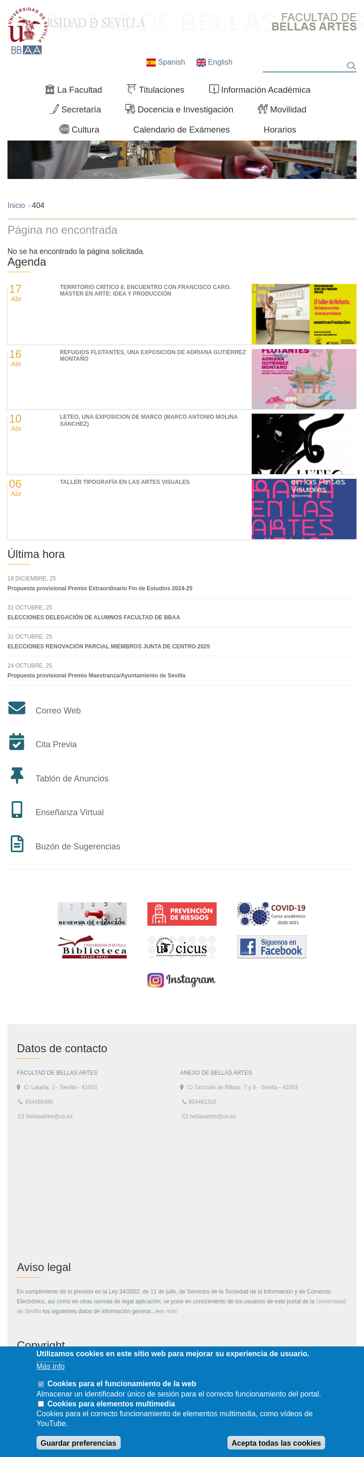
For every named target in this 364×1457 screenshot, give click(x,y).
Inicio (16, 205)
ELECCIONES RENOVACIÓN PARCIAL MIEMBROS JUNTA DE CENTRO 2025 (108, 646)
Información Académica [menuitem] (264, 92)
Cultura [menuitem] (83, 132)
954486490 (39, 1102)
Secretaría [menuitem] (79, 111)
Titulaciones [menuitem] (159, 92)
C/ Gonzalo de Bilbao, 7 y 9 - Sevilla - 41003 (243, 1087)
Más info (50, 1366)
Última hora (36, 554)
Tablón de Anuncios (72, 778)
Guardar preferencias (78, 1443)
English (215, 62)
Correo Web (58, 710)
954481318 (203, 1102)
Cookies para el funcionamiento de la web (121, 1384)
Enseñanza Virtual (70, 812)
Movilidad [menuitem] (285, 111)
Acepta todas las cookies (276, 1443)
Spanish (166, 62)
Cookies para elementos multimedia (111, 1404)
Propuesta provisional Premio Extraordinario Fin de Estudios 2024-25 (99, 588)
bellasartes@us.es (49, 1116)
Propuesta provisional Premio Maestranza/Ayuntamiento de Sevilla (96, 675)
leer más (166, 1311)
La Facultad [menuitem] (77, 92)
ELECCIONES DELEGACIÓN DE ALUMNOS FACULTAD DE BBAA (93, 617)
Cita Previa (56, 744)
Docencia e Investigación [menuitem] (183, 111)
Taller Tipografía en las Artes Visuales (125, 482)
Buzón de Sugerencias (78, 846)
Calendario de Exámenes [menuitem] (181, 129)
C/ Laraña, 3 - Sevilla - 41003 (60, 1087)
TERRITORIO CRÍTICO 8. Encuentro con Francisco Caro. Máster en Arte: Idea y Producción (145, 290)
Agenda (26, 261)
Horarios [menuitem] (280, 129)
